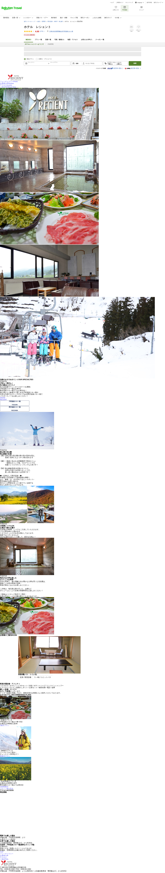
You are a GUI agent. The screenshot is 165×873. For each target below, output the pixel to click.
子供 (91, 63)
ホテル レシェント (37, 27)
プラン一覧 (38, 39)
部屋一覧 (48, 39)
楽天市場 (149, 2)
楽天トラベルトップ (29, 21)
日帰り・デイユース (45, 59)
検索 (134, 63)
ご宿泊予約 (8, 87)
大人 (86, 63)
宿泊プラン (30, 59)
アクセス (6, 85)
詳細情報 (51, 44)
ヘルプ (112, 2)
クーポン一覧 (99, 39)
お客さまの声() (86, 39)
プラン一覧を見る (6, 788)
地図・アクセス (72, 39)
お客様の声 (7, 83)
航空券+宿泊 (114, 68)
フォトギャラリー (9, 81)
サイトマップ (129, 2)
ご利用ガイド (119, 2)
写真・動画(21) (59, 39)
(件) (42, 31)
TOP (1, 852)
